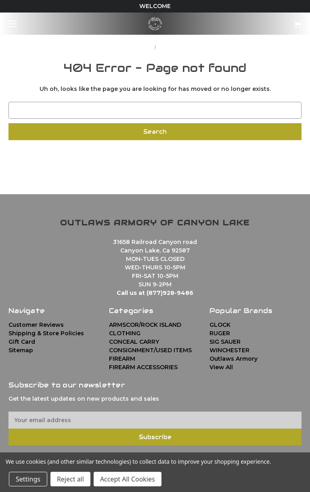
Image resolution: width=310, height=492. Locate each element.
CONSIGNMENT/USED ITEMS (150, 350)
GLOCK (219, 324)
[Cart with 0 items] (272, 22)
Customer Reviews (36, 324)
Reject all (70, 479)
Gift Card (21, 341)
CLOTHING (124, 333)
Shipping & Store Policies (46, 333)
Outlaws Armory (233, 358)
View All (221, 367)
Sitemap (20, 350)
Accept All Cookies (127, 479)
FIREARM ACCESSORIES (143, 367)
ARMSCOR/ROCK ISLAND (145, 324)
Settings (28, 479)
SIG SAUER (225, 341)
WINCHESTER (229, 350)
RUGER (219, 333)
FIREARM (122, 358)
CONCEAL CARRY (134, 341)
